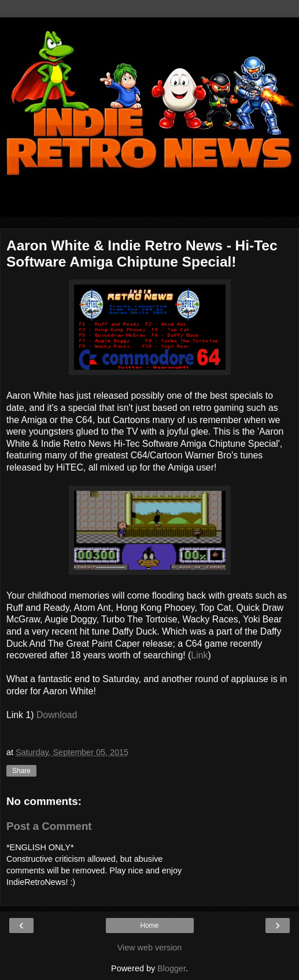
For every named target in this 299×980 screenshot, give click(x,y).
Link (199, 655)
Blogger (171, 968)
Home (149, 925)
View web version (149, 947)
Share (21, 771)
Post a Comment (49, 826)
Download (56, 715)
